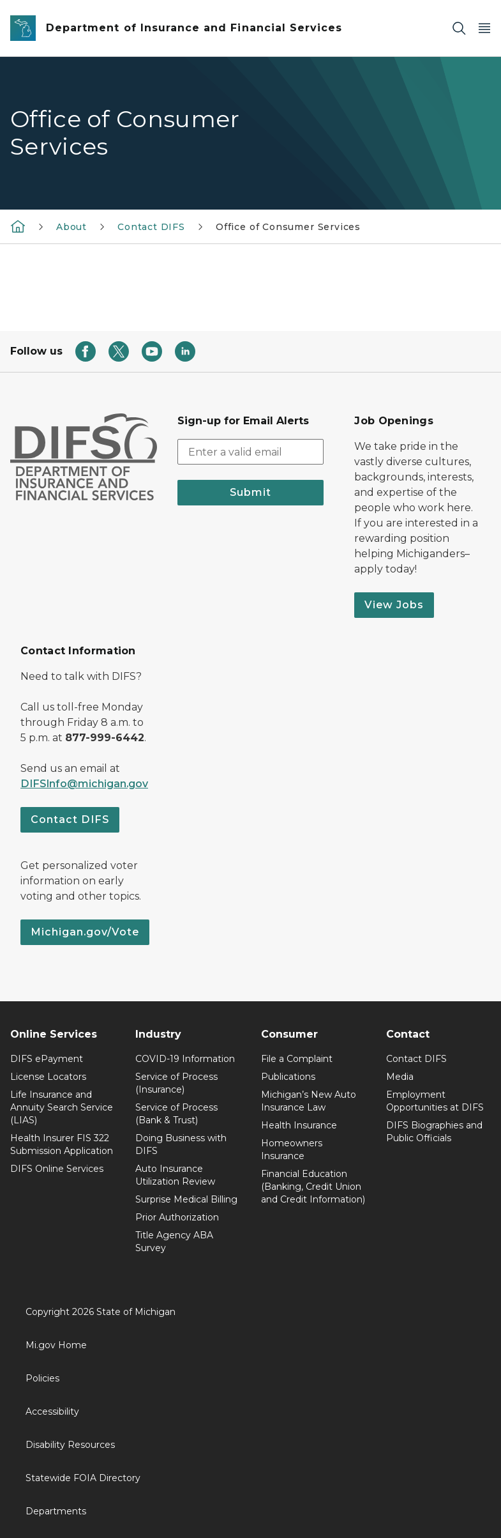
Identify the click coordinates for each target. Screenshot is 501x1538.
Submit (250, 492)
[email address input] (250, 452)
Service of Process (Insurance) (176, 1083)
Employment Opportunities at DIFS (435, 1101)
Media (400, 1076)
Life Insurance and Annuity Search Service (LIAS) (61, 1107)
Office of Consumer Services (288, 227)
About (71, 227)
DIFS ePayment (46, 1059)
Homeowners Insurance (291, 1149)
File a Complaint (297, 1059)
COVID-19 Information (185, 1059)
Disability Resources (70, 1444)
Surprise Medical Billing (186, 1199)
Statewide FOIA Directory (83, 1478)
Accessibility (52, 1411)
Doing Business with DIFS (181, 1144)
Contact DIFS (151, 227)
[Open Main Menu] (484, 28)
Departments (56, 1511)
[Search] (459, 28)
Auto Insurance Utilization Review (175, 1175)
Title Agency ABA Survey (174, 1241)
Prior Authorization (177, 1217)
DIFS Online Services (56, 1168)
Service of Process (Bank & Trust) (176, 1114)
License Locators (48, 1076)
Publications (288, 1076)
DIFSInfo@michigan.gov (84, 784)
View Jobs (394, 605)
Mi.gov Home (56, 1345)
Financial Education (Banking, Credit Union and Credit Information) (313, 1186)
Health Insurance (299, 1125)
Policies (42, 1378)
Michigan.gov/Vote (85, 932)
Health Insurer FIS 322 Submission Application (61, 1144)
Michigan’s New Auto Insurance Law (308, 1101)
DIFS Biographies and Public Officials (434, 1131)
